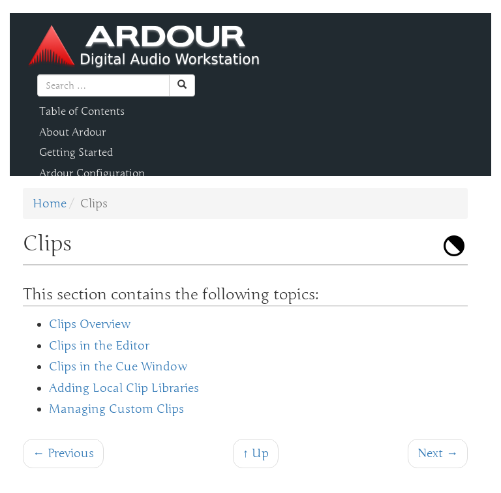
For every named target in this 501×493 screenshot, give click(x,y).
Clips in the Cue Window (118, 366)
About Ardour (72, 132)
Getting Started (76, 152)
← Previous (63, 453)
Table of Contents (82, 111)
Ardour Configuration (92, 173)
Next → (438, 453)
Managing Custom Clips (116, 409)
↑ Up (256, 453)
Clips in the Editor (99, 345)
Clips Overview (89, 324)
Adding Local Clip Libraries (124, 388)
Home (50, 203)
